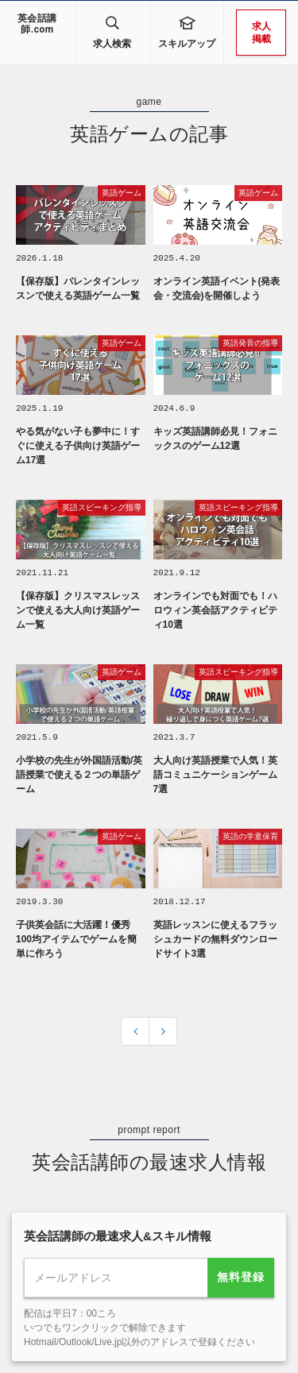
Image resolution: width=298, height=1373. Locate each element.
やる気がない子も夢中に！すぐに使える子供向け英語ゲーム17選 (78, 444)
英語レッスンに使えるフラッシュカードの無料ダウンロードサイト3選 (215, 935)
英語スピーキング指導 (101, 505)
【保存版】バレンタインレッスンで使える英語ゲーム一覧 (78, 287)
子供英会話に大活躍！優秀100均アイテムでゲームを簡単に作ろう (76, 935)
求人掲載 (261, 32)
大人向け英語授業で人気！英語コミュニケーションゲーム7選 (215, 771)
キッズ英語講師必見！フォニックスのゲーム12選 (215, 437)
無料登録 (241, 1273)
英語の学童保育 (250, 833)
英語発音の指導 (250, 342)
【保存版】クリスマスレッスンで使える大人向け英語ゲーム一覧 (78, 608)
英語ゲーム (121, 192)
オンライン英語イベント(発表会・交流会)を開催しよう (217, 287)
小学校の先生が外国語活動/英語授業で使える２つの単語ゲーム (79, 771)
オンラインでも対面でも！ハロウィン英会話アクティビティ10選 (215, 608)
